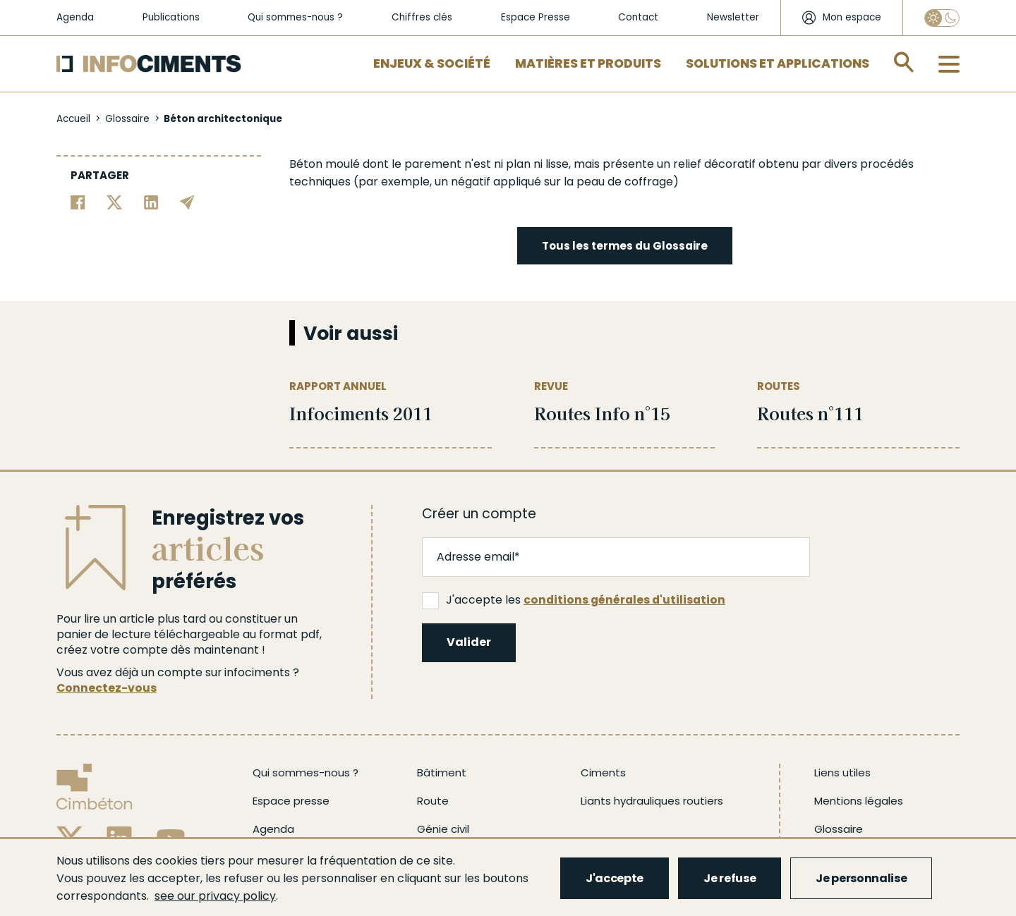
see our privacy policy (215, 896)
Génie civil (443, 829)
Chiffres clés (422, 17)
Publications (171, 17)
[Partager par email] (187, 201)
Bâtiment (441, 772)
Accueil (73, 119)
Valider (469, 642)
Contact (638, 17)
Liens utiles (842, 772)
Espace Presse (535, 17)
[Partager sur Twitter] (115, 201)
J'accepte (614, 878)
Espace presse (291, 800)
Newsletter (733, 17)
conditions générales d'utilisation (624, 600)
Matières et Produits (588, 63)
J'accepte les (573, 600)
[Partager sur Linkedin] (151, 201)
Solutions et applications (777, 63)
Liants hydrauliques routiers (652, 800)
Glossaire (127, 119)
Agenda (75, 17)
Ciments (603, 772)
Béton (305, 164)
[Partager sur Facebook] (78, 201)
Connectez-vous (106, 688)
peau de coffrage (624, 181)
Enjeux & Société (431, 63)
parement (432, 164)
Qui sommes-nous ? (295, 17)
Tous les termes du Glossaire (625, 245)
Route (433, 800)
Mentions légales (858, 800)
